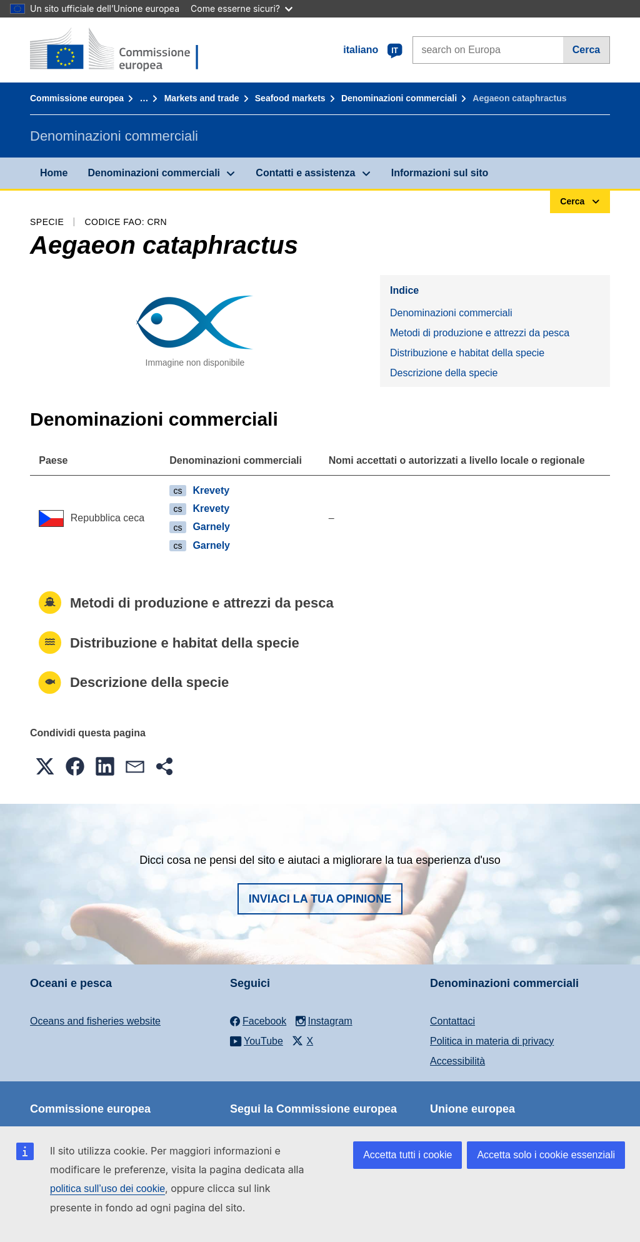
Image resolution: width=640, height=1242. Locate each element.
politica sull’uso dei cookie (107, 1188)
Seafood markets (290, 98)
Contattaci (452, 1021)
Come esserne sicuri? (241, 8)
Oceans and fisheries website (95, 1021)
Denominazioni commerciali (399, 98)
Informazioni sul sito (440, 173)
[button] (45, 766)
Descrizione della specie (444, 373)
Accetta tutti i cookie (407, 1154)
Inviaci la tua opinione (320, 899)
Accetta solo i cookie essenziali (546, 1154)
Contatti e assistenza (305, 173)
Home (54, 173)
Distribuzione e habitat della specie (467, 353)
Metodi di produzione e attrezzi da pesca (479, 333)
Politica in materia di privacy (492, 1041)
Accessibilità (457, 1061)
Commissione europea (77, 98)
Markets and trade (201, 98)
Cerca (586, 49)
